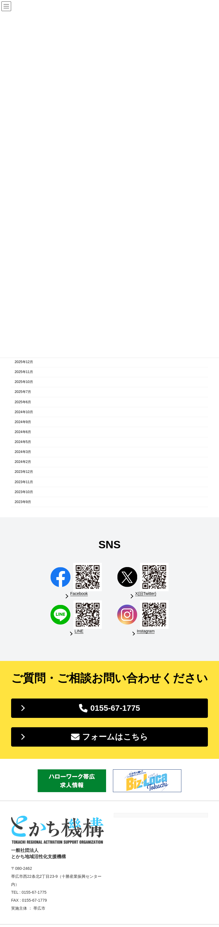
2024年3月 (23, 452)
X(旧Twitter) (145, 593)
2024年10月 (24, 412)
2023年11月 (24, 482)
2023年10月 (24, 492)
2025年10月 (24, 382)
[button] (109, 708)
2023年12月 (24, 472)
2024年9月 (23, 422)
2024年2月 (23, 462)
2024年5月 (23, 442)
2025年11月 (24, 372)
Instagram (146, 631)
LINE (78, 631)
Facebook (79, 593)
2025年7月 (23, 392)
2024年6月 (23, 432)
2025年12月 (24, 362)
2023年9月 (23, 502)
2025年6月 (23, 402)
